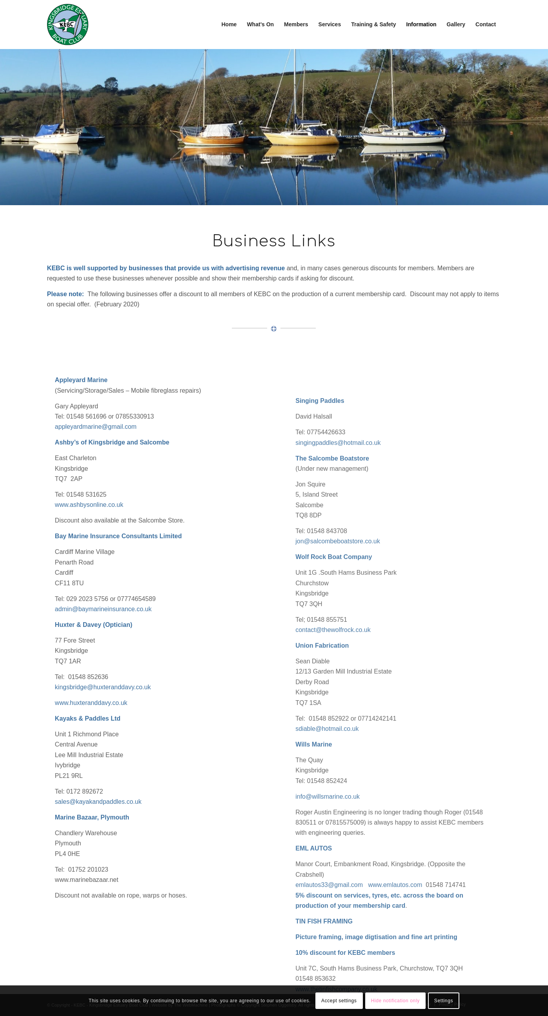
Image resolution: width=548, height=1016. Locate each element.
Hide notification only (395, 1000)
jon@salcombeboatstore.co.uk (337, 653)
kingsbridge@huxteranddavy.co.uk (103, 751)
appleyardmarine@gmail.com (96, 491)
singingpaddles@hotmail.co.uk (338, 555)
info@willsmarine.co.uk (327, 908)
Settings (443, 1000)
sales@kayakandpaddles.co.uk (98, 866)
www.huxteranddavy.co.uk (91, 767)
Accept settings (339, 1000)
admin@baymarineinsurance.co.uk (103, 673)
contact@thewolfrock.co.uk (332, 742)
